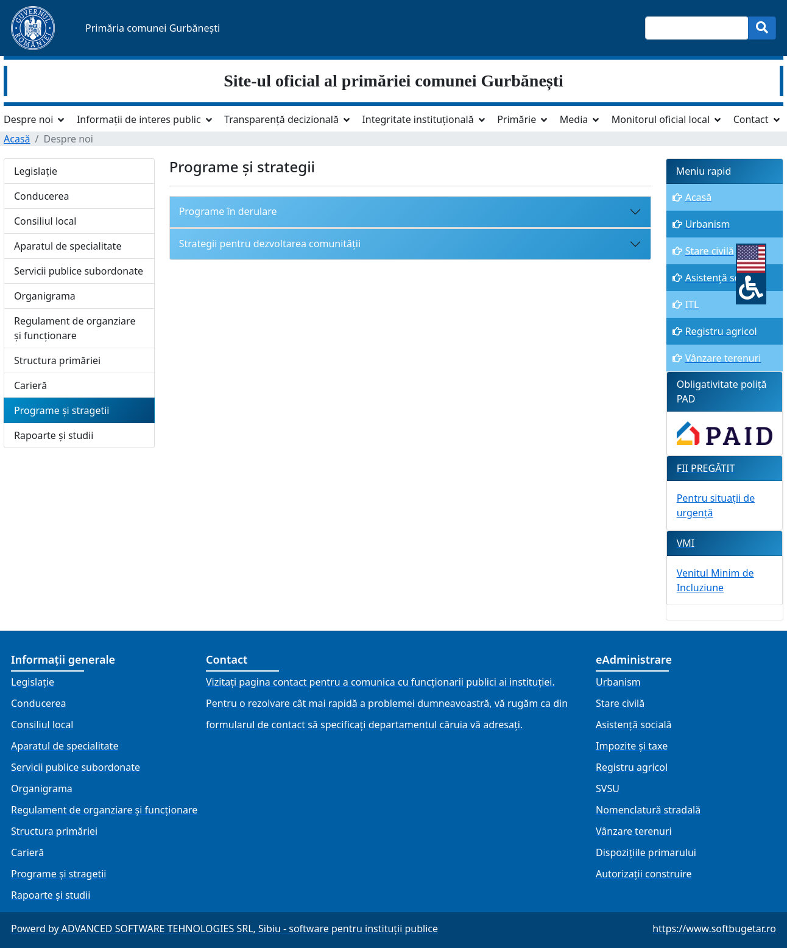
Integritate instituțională (417, 119)
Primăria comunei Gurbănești (152, 28)
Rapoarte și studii (53, 435)
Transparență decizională (281, 119)
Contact (751, 119)
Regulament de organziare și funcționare (74, 328)
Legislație (35, 171)
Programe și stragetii (61, 410)
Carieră (30, 385)
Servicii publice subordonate (78, 271)
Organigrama (45, 296)
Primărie (516, 119)
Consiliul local (45, 221)
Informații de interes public (139, 119)
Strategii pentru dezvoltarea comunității (270, 243)
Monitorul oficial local (661, 119)
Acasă (17, 139)
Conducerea (41, 196)
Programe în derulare (228, 211)
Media (574, 119)
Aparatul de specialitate (67, 246)
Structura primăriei (57, 360)
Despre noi (28, 119)
